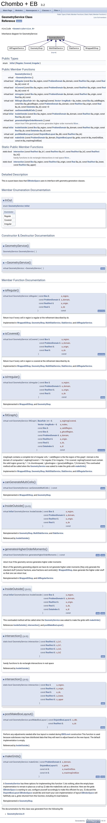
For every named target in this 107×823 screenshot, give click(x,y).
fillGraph (19, 101)
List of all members (100, 17)
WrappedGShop (24, 323)
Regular (19, 63)
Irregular (35, 63)
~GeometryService (23, 77)
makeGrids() (80, 466)
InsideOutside (21, 114)
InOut (12, 63)
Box (31, 81)
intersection (19, 151)
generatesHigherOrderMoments (29, 120)
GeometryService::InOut (19, 206)
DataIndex (30, 107)
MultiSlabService (53, 323)
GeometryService (22, 74)
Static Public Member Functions (95, 14)
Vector (57, 101)
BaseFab (27, 101)
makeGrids (20, 138)
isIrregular (19, 94)
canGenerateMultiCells (25, 110)
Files (57, 11)
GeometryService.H (23, 28)
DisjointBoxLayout (47, 134)
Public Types (61, 14)
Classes (46, 11)
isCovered (19, 87)
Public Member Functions (75, 14)
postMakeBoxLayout (24, 134)
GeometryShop (38, 323)
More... (77, 123)
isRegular (19, 81)
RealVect (83, 81)
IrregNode (66, 101)
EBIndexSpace (33, 181)
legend (54, 52)
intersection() (34, 625)
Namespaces (32, 11)
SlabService (66, 323)
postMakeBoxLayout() (53, 625)
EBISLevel (65, 734)
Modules (19, 10)
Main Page (7, 10)
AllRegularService (84, 323)
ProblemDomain (55, 81)
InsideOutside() (23, 538)
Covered (27, 63)
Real (103, 81)
